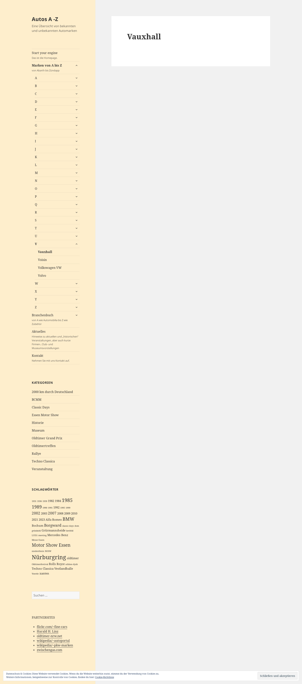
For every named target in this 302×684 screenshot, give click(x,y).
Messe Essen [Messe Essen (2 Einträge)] (38, 540)
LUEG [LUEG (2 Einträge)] (35, 535)
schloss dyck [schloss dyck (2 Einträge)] (71, 564)
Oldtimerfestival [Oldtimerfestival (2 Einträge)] (40, 564)
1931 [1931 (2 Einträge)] (34, 501)
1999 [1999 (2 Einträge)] (68, 507)
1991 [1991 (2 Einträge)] (50, 507)
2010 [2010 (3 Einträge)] (74, 513)
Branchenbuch (52, 319)
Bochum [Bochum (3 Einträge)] (37, 526)
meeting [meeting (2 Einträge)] (42, 535)
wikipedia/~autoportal (53, 640)
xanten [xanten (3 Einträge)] (44, 573)
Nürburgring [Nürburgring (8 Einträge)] (49, 557)
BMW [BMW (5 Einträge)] (68, 519)
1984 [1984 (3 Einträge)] (58, 501)
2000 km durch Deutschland (52, 392)
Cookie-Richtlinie (104, 677)
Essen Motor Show (45, 415)
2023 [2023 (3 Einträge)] (42, 520)
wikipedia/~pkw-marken (55, 645)
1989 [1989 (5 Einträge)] (37, 507)
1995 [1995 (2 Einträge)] (62, 507)
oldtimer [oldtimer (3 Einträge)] (73, 558)
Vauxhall (45, 252)
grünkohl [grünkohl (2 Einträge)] (36, 530)
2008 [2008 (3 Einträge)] (60, 513)
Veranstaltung (42, 469)
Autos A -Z (45, 19)
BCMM (36, 399)
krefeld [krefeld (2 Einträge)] (69, 530)
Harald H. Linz (47, 631)
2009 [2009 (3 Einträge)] (67, 513)
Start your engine (56, 55)
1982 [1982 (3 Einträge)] (51, 501)
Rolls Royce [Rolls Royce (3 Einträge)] (57, 564)
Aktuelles (56, 339)
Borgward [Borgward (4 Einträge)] (52, 525)
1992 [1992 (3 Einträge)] (56, 507)
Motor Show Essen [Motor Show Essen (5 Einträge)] (51, 545)
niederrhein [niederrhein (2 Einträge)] (38, 551)
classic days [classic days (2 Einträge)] (68, 526)
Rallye (36, 453)
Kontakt (56, 358)
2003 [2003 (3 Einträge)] (44, 513)
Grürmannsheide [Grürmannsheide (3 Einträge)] (53, 530)
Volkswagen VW (50, 268)
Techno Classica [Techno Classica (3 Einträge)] (43, 569)
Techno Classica (43, 461)
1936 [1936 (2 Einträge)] (39, 501)
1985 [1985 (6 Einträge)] (67, 500)
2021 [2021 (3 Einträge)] (35, 520)
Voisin (42, 260)
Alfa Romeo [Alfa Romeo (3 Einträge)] (54, 520)
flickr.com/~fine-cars (52, 627)
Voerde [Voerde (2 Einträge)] (35, 573)
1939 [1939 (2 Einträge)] (45, 501)
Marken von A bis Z (52, 67)
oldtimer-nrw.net (49, 636)
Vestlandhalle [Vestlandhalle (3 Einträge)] (63, 569)
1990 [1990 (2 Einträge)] (45, 507)
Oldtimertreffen (44, 446)
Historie (38, 423)
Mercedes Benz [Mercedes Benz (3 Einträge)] (57, 535)
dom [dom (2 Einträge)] (77, 526)
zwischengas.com (49, 650)
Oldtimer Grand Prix (47, 438)
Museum (38, 430)
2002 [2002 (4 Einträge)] (36, 513)
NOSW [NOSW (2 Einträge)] (48, 551)
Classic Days (40, 407)
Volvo (42, 275)
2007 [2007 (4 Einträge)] (52, 513)
